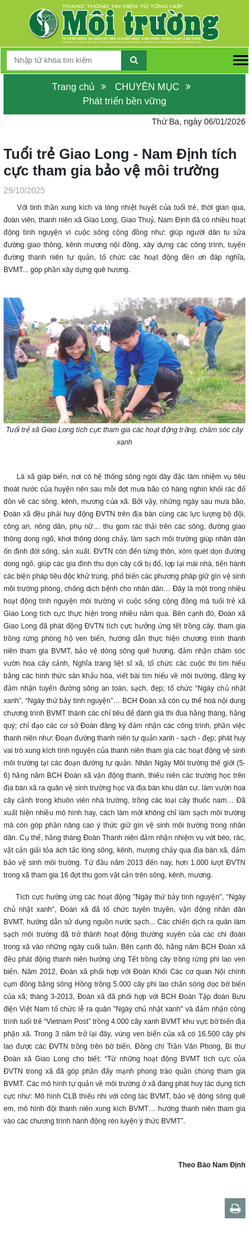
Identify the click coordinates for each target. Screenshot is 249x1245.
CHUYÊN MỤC (147, 87)
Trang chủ (73, 87)
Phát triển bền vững (124, 101)
